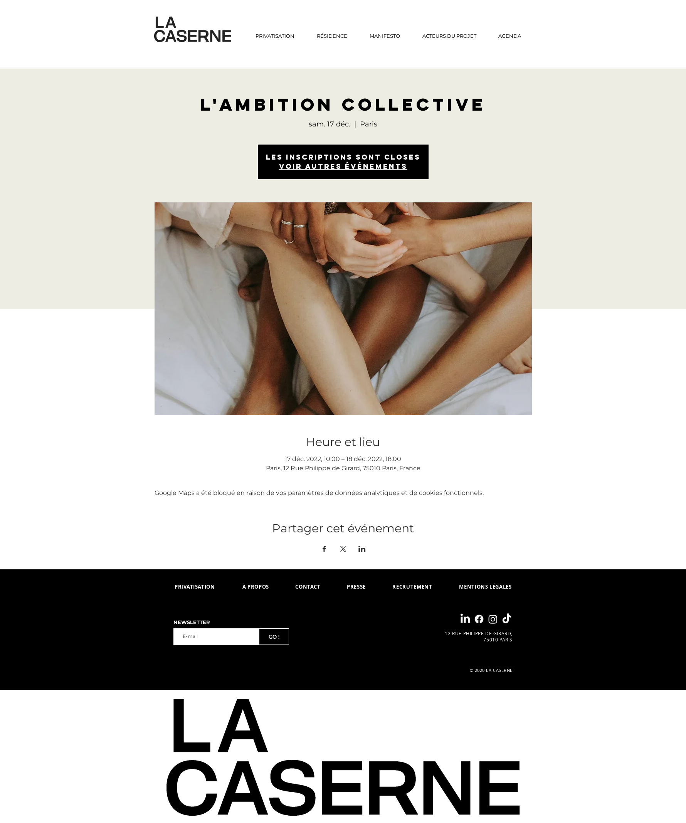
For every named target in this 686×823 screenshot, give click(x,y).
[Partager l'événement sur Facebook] (324, 549)
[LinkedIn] (465, 619)
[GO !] (274, 636)
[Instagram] (493, 619)
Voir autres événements (343, 166)
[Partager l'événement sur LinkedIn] (362, 549)
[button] (332, 35)
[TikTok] (507, 619)
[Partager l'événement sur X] (343, 549)
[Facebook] (479, 619)
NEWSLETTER (191, 622)
